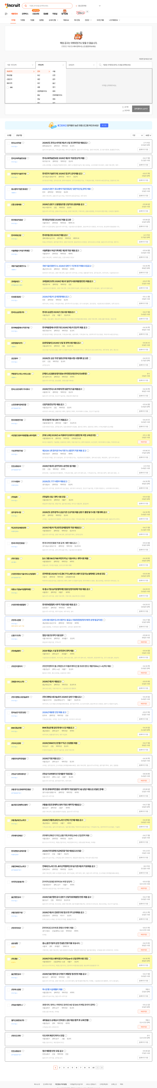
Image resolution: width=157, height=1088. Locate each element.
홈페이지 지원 (143, 149)
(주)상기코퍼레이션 (18, 774)
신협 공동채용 (16, 204)
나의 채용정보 (113, 20)
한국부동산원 (16, 235)
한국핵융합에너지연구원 (20, 327)
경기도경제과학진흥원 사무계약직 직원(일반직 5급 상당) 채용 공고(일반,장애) (72, 789)
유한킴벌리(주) (16, 343)
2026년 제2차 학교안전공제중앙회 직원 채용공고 (61, 527)
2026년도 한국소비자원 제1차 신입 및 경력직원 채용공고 (64, 142)
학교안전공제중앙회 (18, 528)
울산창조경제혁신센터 (19, 805)
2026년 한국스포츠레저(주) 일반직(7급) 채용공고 (62, 389)
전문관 (87, 20)
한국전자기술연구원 (18, 173)
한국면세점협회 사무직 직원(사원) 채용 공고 (59, 604)
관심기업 (19, 135)
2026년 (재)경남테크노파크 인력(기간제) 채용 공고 (62, 820)
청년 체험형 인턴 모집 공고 (52, 1051)
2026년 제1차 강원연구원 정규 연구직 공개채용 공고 (63, 912)
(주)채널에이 (16, 651)
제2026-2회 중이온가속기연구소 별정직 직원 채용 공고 (64, 450)
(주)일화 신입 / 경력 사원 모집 (53, 496)
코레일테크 (15, 281)
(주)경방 (14, 959)
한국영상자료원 (17, 220)
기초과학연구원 (17, 451)
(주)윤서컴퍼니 (16, 1005)
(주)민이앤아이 (16, 666)
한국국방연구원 (17, 420)
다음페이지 (97, 1067)
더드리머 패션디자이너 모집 (53, 1035)
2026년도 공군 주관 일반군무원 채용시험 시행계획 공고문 (65, 358)
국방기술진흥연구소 (18, 266)
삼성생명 (14, 943)
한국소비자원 (16, 143)
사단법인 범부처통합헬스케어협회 (23, 435)
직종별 (22, 20)
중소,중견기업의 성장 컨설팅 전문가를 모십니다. (61, 943)
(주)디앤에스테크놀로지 (20, 697)
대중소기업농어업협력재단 (21, 589)
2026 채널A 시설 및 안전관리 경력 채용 (58, 650)
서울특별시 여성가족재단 (20, 250)
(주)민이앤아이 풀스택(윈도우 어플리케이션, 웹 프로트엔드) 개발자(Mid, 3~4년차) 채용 (76, 666)
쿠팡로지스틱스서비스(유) (21, 374)
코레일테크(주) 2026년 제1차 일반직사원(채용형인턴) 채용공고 (67, 281)
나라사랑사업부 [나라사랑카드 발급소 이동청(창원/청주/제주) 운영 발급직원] (72, 620)
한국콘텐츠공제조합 (18, 851)
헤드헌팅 (77, 20)
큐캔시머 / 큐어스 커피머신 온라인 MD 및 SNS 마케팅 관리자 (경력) (68, 1004)
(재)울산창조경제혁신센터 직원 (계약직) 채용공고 (61, 804)
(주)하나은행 (16, 620)
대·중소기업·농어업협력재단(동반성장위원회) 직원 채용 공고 (66, 589)
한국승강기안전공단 (18, 712)
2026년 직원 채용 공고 (51, 758)
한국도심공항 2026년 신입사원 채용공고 (58, 312)
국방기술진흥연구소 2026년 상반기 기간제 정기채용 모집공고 (66, 266)
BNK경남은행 (16, 728)
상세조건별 (52, 20)
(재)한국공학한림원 (18, 758)
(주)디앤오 (15, 558)
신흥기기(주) (16, 635)
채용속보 (66, 20)
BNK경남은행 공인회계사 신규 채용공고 (58, 727)
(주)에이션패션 (16, 835)
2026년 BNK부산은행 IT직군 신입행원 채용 (59, 743)
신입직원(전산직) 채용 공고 (53, 404)
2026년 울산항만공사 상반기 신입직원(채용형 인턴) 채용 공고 (66, 897)
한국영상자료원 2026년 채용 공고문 (56, 219)
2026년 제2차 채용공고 (51, 681)
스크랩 (9, 135)
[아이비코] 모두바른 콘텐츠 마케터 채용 (57, 927)
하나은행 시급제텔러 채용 (52, 989)
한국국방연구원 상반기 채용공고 (55, 420)
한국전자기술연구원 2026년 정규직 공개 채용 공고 (62, 173)
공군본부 (14, 358)
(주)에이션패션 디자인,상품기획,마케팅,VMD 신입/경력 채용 (65, 835)
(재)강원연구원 (16, 912)
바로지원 (144, 442)
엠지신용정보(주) (17, 1020)
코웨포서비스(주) (17, 681)
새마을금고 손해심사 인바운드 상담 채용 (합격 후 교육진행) (65, 1020)
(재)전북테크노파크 (18, 866)
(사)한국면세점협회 (18, 604)
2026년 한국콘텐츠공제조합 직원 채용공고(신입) (61, 851)
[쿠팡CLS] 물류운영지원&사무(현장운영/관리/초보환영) (64, 373)
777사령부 (15, 481)
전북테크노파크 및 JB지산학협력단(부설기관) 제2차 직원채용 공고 (68, 866)
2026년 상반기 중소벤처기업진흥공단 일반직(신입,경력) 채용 (66, 189)
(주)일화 (14, 497)
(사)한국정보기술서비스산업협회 (23, 574)
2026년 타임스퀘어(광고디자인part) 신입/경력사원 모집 (65, 958)
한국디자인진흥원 (17, 543)
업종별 (41, 20)
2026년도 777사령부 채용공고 (54, 481)
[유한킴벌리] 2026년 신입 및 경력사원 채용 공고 (61, 343)
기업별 (32, 20)
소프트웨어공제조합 (18, 404)
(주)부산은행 (16, 743)
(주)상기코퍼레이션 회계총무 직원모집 (57, 774)
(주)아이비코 (16, 928)
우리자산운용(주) (17, 882)
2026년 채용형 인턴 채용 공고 (54, 712)
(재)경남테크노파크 (18, 820)
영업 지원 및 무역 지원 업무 (53, 635)
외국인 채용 (100, 20)
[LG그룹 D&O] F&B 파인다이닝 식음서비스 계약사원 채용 (65, 558)
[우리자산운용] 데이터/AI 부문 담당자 (57, 881)
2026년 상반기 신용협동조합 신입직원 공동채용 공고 (63, 204)
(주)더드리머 (16, 1035)
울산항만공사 (16, 897)
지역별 (13, 20)
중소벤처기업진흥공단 (19, 189)
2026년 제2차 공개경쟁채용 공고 (55, 296)
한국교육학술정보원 (18, 158)
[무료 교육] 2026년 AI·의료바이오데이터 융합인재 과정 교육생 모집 (69, 435)
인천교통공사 (16, 466)
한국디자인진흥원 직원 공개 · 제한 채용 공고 (59, 543)
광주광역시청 (16, 512)
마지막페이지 (102, 1067)
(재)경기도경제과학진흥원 (21, 789)
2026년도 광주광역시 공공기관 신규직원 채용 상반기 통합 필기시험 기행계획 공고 (74, 512)
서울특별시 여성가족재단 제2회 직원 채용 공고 (60, 250)
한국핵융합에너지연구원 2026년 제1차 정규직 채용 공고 (64, 327)
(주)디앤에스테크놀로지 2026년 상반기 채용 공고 (62, 697)
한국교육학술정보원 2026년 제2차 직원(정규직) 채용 (63, 158)
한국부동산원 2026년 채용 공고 (55, 235)
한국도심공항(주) (17, 312)
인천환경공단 (16, 297)
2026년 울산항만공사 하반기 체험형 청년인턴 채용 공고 (64, 974)
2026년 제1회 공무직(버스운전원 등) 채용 (59, 466)
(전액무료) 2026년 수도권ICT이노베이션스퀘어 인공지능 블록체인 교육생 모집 (73, 573)
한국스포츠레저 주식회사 (20, 389)
